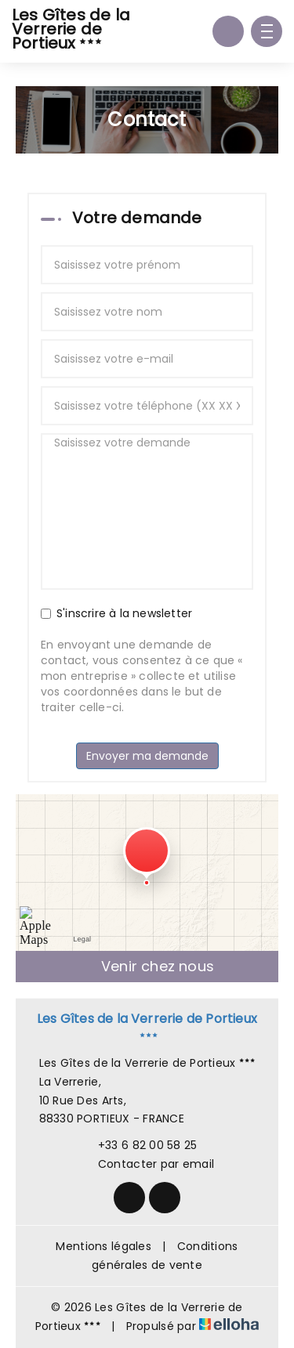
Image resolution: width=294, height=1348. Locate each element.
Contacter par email (147, 1164)
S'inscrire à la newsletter (116, 613)
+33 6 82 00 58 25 (139, 1145)
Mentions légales (103, 1246)
